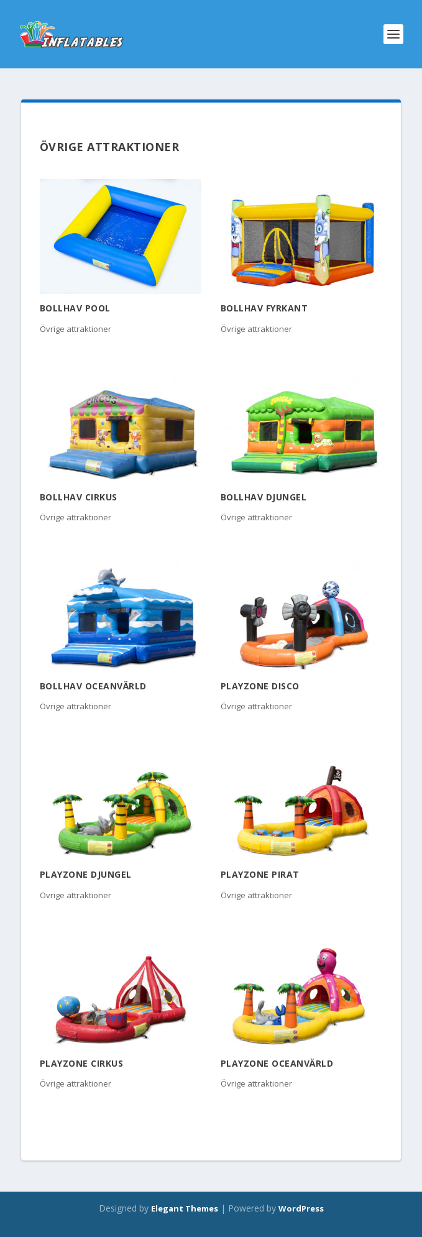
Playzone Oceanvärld (277, 1063)
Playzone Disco (260, 686)
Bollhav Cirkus (78, 497)
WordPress (301, 1208)
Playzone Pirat (260, 874)
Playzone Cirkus (82, 1063)
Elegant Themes (184, 1208)
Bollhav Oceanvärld (93, 686)
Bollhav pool (75, 308)
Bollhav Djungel (264, 497)
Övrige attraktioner (75, 328)
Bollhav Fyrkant (264, 308)
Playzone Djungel (86, 874)
